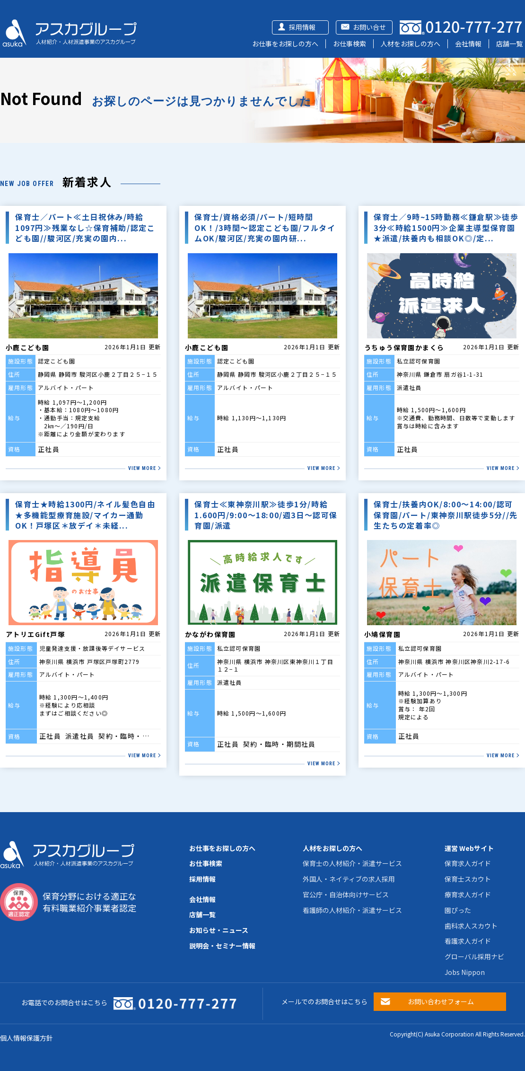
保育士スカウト (468, 879)
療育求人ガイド (468, 894)
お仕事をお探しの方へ (285, 43)
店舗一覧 (509, 43)
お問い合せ (369, 27)
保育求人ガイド (468, 863)
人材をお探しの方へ (410, 43)
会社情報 (468, 43)
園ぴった (458, 910)
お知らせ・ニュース (218, 930)
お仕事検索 (349, 43)
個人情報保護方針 (26, 1038)
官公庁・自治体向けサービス (346, 894)
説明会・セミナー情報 (222, 945)
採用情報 (302, 27)
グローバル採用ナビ (474, 956)
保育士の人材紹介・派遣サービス (352, 863)
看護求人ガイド (468, 941)
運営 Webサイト (469, 848)
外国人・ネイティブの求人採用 (349, 879)
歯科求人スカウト (471, 925)
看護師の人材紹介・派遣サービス (352, 910)
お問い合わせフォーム (441, 1001)
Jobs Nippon (465, 972)
